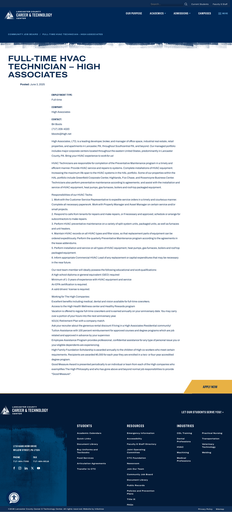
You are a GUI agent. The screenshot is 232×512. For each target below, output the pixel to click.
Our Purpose (134, 13)
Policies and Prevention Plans (141, 492)
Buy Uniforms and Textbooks (87, 451)
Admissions (181, 13)
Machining (183, 452)
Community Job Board (23, 34)
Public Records (136, 485)
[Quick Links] (223, 13)
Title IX (131, 499)
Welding (206, 452)
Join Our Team (135, 469)
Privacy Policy (205, 509)
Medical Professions (184, 459)
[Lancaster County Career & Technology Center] (28, 15)
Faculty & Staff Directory (141, 444)
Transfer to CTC (86, 469)
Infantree (99, 509)
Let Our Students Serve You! (202, 412)
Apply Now (210, 387)
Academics (157, 13)
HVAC (180, 447)
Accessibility (134, 439)
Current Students (200, 4)
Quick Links (84, 439)
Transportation (210, 439)
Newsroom (133, 463)
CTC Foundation (136, 458)
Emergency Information (141, 433)
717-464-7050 (21, 461)
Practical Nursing (212, 433)
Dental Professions (184, 440)
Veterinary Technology (209, 445)
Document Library (87, 444)
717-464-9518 (41, 461)
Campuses (204, 13)
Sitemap (220, 509)
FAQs (130, 505)
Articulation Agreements (91, 463)
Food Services (85, 458)
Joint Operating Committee (136, 451)
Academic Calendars (89, 433)
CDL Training (184, 433)
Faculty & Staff (220, 4)
